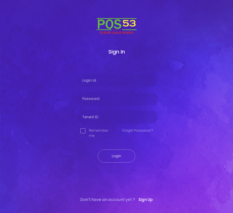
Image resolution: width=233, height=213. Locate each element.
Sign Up (145, 199)
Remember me (94, 133)
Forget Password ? (137, 130)
